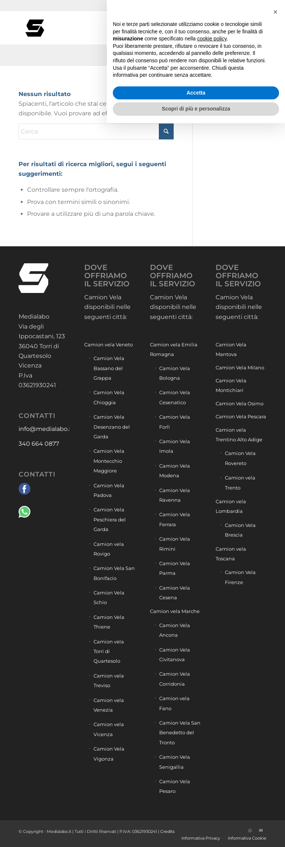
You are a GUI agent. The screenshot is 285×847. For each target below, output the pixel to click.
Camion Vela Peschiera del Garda (110, 519)
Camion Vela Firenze (240, 577)
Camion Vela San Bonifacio (114, 573)
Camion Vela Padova (109, 490)
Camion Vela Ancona (174, 630)
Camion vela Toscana (231, 553)
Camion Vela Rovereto (240, 458)
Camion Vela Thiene (109, 622)
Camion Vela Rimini (174, 543)
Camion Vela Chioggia (109, 397)
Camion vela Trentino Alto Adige (239, 434)
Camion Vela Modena (174, 470)
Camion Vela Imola (174, 446)
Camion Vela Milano (240, 367)
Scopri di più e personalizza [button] (196, 833)
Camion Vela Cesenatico (174, 397)
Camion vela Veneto (108, 344)
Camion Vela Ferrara (174, 519)
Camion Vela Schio (109, 597)
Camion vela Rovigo (109, 549)
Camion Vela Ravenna (174, 495)
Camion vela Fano (174, 703)
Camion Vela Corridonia (174, 678)
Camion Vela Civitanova (174, 654)
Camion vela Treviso (109, 680)
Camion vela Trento (240, 482)
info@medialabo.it (46, 428)
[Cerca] (246, 28)
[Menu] (262, 28)
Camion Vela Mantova (231, 349)
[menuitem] (246, 28)
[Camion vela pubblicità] (35, 28)
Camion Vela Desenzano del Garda (112, 426)
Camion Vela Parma (174, 568)
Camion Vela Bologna (174, 373)
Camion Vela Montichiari (231, 385)
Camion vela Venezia (109, 705)
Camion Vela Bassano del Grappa (109, 368)
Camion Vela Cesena (174, 592)
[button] (275, 736)
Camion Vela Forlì (174, 421)
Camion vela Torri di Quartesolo (109, 651)
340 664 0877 (39, 443)
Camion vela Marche (175, 611)
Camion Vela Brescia (240, 530)
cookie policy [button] (211, 762)
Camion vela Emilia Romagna (173, 349)
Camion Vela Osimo (239, 403)
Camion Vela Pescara (241, 416)
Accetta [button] (196, 817)
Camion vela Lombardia (231, 506)
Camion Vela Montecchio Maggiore (109, 461)
